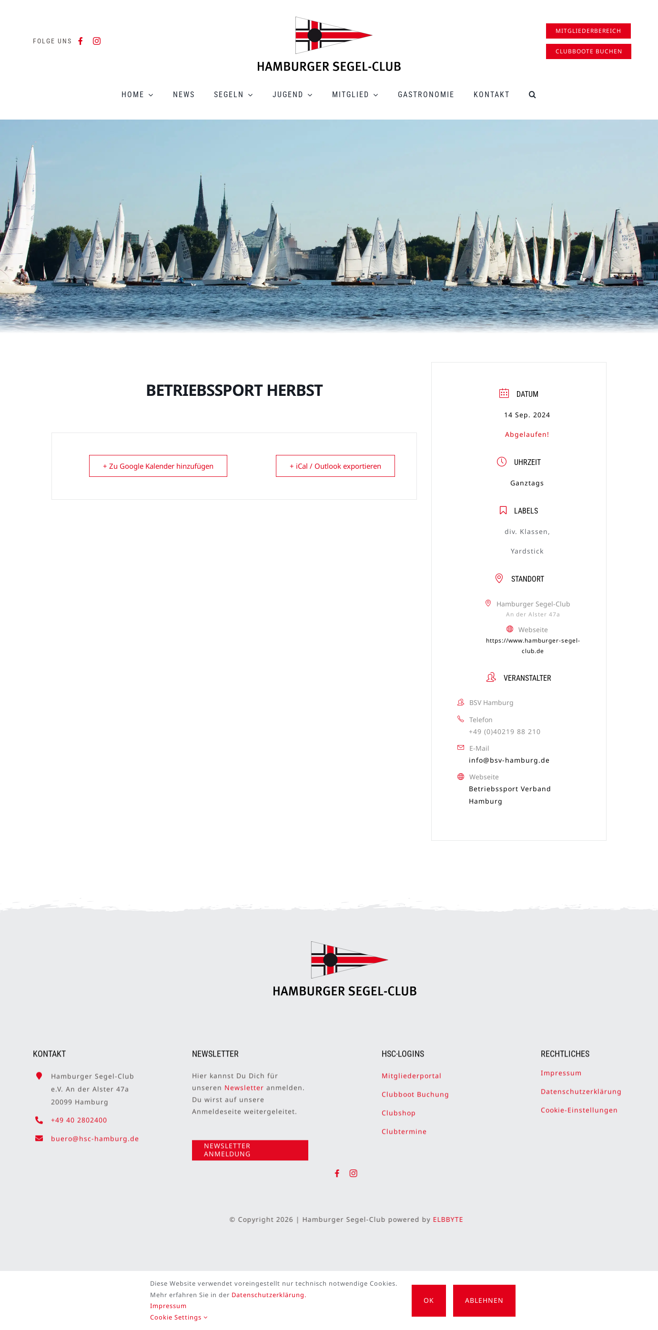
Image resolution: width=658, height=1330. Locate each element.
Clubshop (399, 1108)
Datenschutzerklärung (581, 1086)
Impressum (561, 1067)
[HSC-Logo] (329, 20)
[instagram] (97, 41)
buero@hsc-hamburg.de (95, 1133)
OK (429, 1300)
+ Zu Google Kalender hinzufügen (158, 466)
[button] (533, 94)
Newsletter (244, 1082)
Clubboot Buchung (415, 1089)
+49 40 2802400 (79, 1115)
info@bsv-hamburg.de (509, 760)
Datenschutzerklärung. (269, 1294)
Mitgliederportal (412, 1070)
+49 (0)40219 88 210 (505, 731)
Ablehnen (484, 1300)
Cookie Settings (179, 1317)
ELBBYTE (452, 1219)
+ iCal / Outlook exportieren (335, 466)
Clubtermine (404, 1126)
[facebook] (80, 41)
